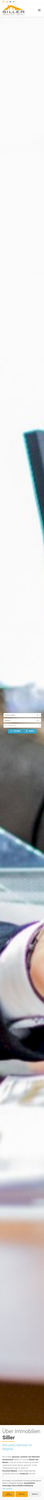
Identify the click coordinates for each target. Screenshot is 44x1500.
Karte (30, 731)
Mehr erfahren (7, 1489)
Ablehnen (35, 1494)
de (7, 2)
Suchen (15, 731)
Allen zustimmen (8, 1494)
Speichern (22, 1494)
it (13, 2)
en (10, 2)
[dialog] (22, 1488)
